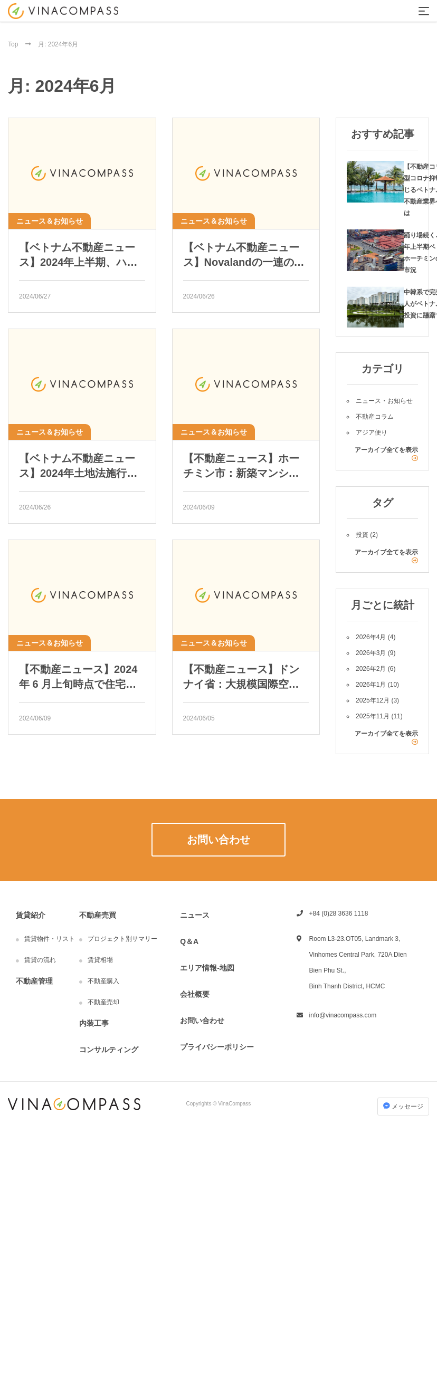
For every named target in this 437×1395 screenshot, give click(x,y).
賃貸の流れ (40, 960)
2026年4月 (371, 637)
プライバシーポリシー (217, 1047)
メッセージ (403, 1106)
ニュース (195, 915)
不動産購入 (103, 981)
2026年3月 (371, 653)
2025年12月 (373, 700)
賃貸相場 (100, 960)
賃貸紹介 (30, 915)
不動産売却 (103, 1002)
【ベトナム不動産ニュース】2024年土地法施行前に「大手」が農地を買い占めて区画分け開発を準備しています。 (78, 466)
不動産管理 (34, 981)
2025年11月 (373, 716)
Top (14, 44)
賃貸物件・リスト (49, 938)
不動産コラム (375, 416)
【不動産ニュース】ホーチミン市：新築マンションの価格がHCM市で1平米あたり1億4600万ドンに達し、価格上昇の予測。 (245, 466)
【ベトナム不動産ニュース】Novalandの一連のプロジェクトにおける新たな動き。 (244, 256)
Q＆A (189, 941)
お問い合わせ (202, 1020)
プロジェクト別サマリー (122, 938)
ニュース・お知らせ (384, 401)
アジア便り (371, 432)
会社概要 (195, 994)
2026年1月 (371, 684)
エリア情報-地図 (207, 968)
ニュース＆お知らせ (49, 221)
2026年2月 (371, 668)
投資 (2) (367, 534)
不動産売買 (97, 915)
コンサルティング (108, 1049)
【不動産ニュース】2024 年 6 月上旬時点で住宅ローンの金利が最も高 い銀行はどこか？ (78, 677)
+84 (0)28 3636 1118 (338, 913)
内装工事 (94, 1023)
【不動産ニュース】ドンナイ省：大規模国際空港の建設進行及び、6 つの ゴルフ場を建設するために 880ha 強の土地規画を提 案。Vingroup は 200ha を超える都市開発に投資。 (243, 677)
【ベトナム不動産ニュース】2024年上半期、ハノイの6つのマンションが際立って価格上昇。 (80, 256)
